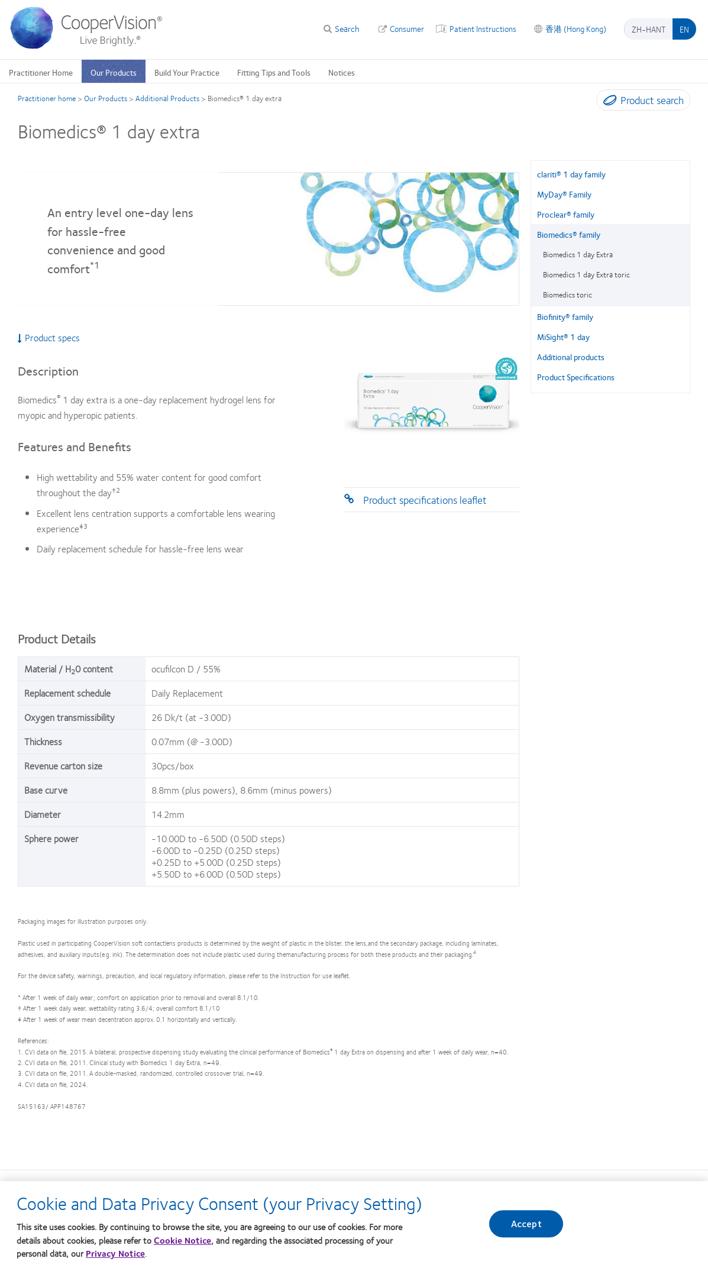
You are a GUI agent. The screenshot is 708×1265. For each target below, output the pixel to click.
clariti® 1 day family (571, 173)
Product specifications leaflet (425, 499)
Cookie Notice (182, 1246)
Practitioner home (47, 98)
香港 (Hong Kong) (575, 28)
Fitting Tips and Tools (274, 72)
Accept (526, 1229)
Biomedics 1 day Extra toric (586, 274)
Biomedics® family (568, 234)
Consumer (407, 28)
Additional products (570, 356)
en (684, 28)
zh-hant (648, 28)
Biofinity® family (565, 316)
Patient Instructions (483, 28)
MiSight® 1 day (563, 336)
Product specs (49, 338)
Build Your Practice (186, 72)
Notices (341, 72)
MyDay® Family (564, 193)
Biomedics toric (567, 294)
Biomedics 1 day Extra (578, 254)
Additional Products (167, 98)
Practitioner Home (41, 72)
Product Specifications (576, 376)
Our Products (113, 72)
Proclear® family (565, 214)
